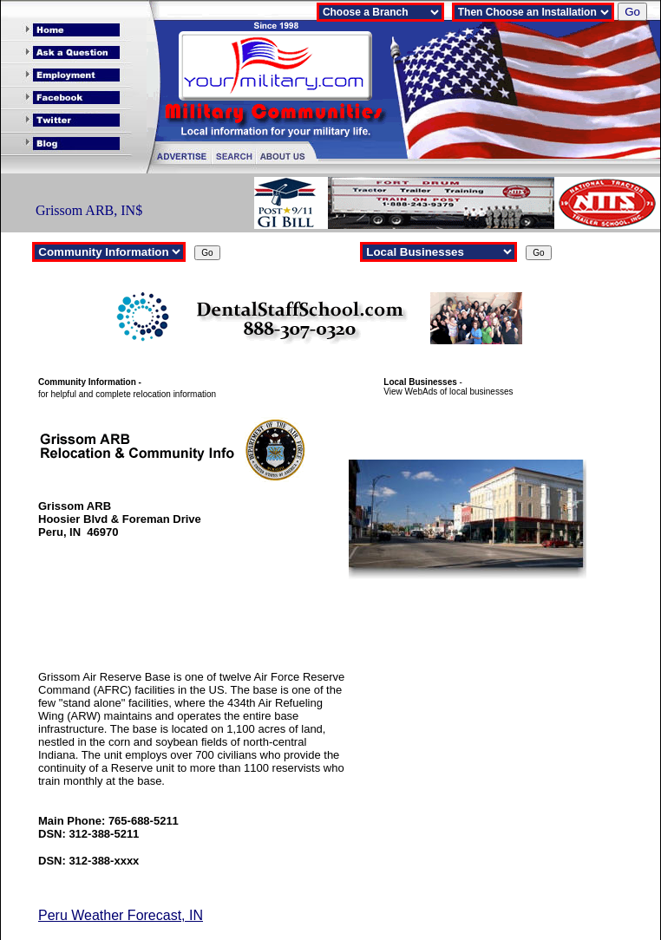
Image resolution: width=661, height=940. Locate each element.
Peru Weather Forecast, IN (120, 915)
